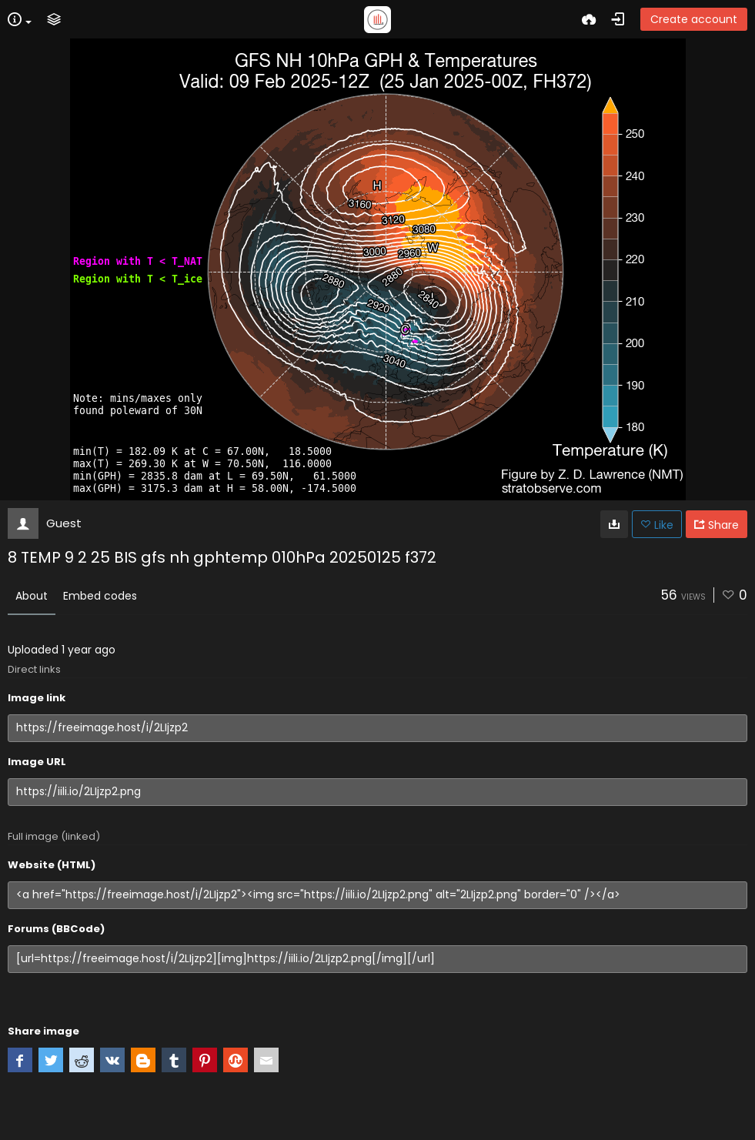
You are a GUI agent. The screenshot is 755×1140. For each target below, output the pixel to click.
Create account (693, 19)
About (31, 595)
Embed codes (100, 595)
